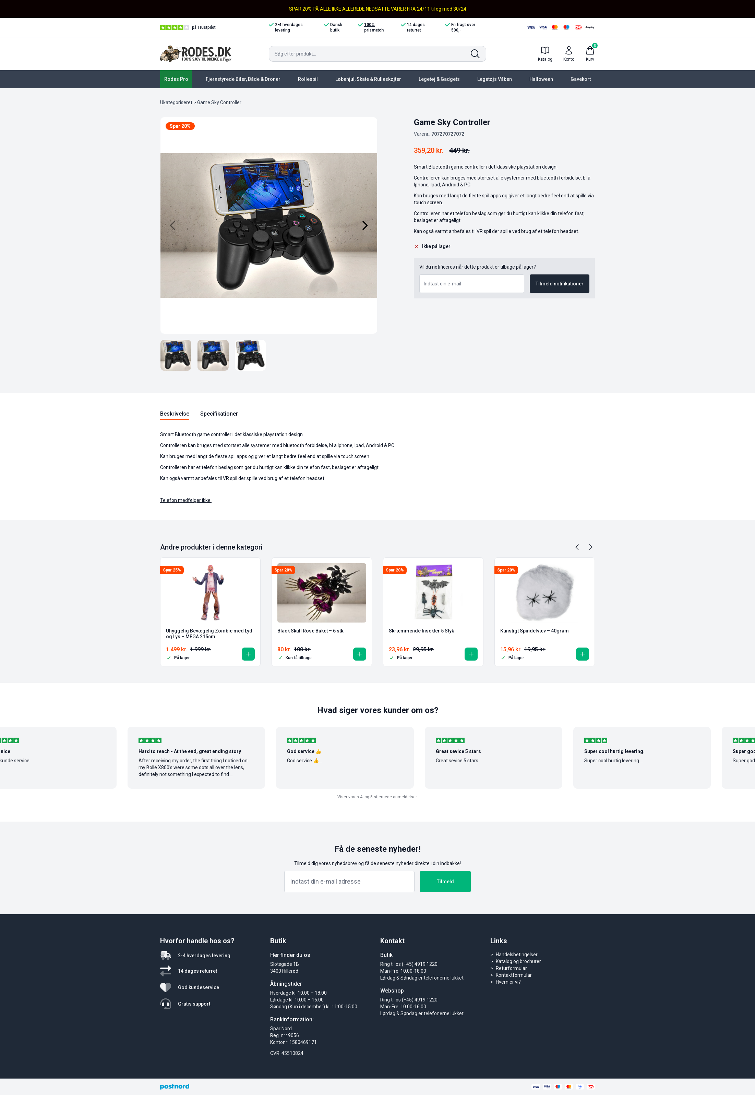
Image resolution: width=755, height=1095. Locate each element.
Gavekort (581, 79)
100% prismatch (371, 27)
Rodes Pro (176, 79)
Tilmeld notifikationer (560, 283)
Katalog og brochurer (518, 961)
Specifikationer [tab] (219, 413)
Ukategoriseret (176, 102)
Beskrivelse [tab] (174, 413)
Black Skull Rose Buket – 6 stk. (311, 630)
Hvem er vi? (508, 982)
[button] (248, 654)
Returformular (511, 968)
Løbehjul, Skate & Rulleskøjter (368, 79)
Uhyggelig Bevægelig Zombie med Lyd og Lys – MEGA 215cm (209, 634)
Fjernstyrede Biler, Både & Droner (243, 79)
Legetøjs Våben (494, 79)
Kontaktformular (514, 975)
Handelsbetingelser (517, 954)
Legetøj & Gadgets (439, 79)
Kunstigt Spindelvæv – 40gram (534, 630)
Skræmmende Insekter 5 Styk (421, 630)
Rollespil (308, 79)
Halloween (541, 79)
